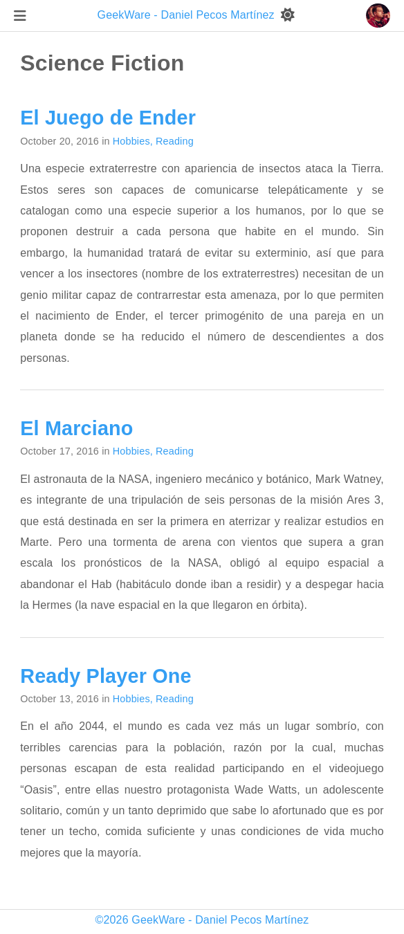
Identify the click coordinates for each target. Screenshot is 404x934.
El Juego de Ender (108, 118)
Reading (175, 141)
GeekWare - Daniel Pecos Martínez (188, 15)
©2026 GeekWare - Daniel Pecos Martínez (202, 920)
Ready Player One (105, 676)
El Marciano (76, 428)
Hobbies (131, 141)
